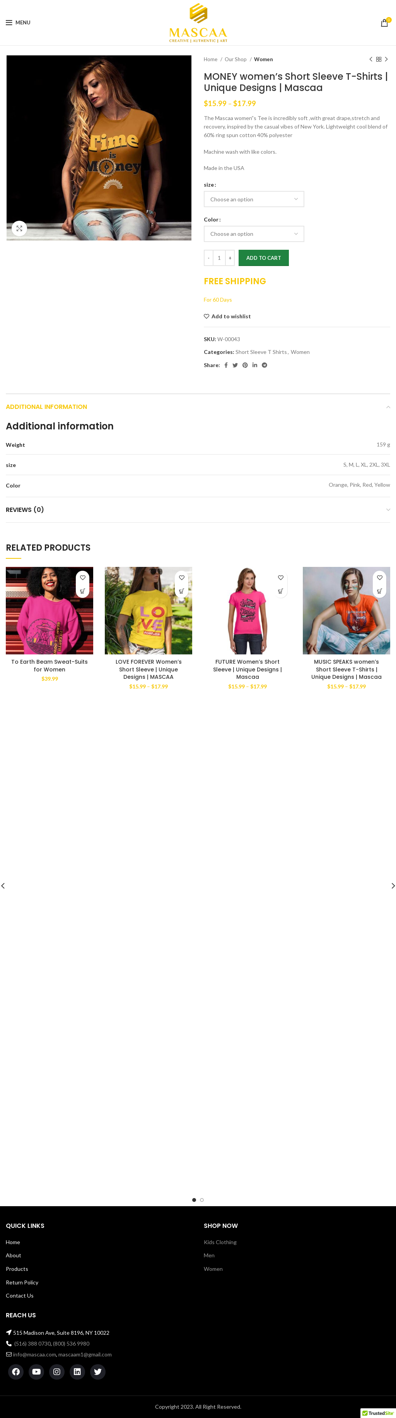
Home (211, 59)
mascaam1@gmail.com (85, 1354)
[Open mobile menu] (18, 23)
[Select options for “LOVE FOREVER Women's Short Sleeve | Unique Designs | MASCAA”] (181, 591)
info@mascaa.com (34, 1354)
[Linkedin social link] (254, 365)
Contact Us (20, 1295)
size (209, 184)
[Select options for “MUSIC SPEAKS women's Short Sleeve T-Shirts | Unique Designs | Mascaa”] (379, 591)
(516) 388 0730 (32, 1343)
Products (17, 1268)
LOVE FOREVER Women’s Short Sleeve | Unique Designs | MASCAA (149, 669)
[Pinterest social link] (245, 365)
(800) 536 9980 (71, 1343)
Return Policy (22, 1282)
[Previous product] (371, 60)
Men (209, 1255)
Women (263, 59)
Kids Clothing (220, 1242)
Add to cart (263, 258)
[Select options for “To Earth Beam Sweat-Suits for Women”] (82, 591)
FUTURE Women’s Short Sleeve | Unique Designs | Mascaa (247, 669)
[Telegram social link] (264, 365)
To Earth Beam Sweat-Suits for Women (49, 665)
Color (211, 219)
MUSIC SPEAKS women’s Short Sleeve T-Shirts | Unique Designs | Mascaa (346, 669)
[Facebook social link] (226, 365)
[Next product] (386, 60)
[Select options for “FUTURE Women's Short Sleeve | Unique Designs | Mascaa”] (280, 591)
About (13, 1255)
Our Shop (236, 59)
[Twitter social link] (235, 365)
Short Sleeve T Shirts (261, 351)
